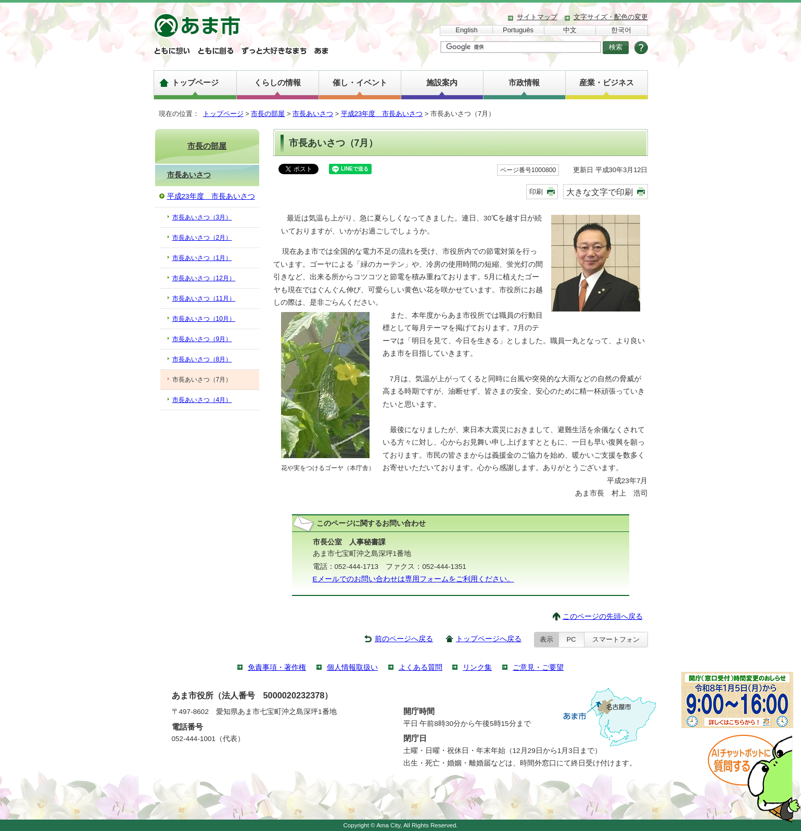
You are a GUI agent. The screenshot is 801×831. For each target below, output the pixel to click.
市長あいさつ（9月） (202, 339)
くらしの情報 (277, 82)
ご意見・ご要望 (538, 667)
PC (571, 639)
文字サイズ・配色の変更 (611, 17)
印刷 (536, 192)
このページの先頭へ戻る (603, 616)
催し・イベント (360, 82)
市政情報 (524, 82)
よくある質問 (420, 667)
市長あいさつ (313, 114)
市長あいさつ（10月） (204, 318)
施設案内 (441, 82)
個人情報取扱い (352, 667)
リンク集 (477, 667)
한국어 (621, 30)
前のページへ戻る (404, 639)
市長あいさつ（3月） (202, 217)
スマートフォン (616, 639)
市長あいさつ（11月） (204, 298)
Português (518, 30)
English (466, 30)
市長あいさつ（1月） (202, 258)
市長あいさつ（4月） (202, 400)
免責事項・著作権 (277, 667)
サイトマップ (537, 17)
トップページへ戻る (489, 639)
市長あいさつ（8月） (202, 359)
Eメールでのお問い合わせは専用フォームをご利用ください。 (413, 579)
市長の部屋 (268, 114)
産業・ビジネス (606, 82)
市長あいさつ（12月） (204, 278)
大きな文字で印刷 (599, 192)
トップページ (195, 82)
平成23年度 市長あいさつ (382, 114)
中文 (570, 30)
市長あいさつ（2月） (202, 237)
